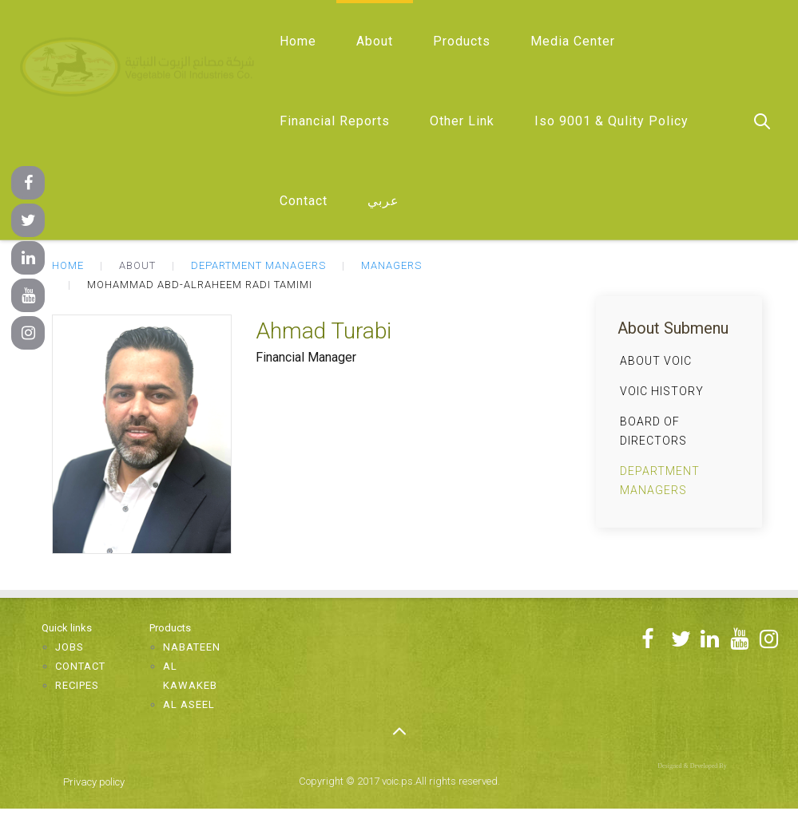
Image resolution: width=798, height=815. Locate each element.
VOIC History (662, 391)
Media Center (572, 41)
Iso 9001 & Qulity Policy (611, 121)
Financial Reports (335, 121)
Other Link (462, 121)
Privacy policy (94, 782)
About (374, 41)
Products (461, 41)
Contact (304, 200)
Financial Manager (306, 357)
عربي (383, 201)
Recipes (77, 685)
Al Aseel (189, 704)
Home (298, 41)
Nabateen (191, 647)
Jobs (69, 647)
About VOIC (656, 360)
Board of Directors (653, 431)
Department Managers (258, 265)
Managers (391, 265)
